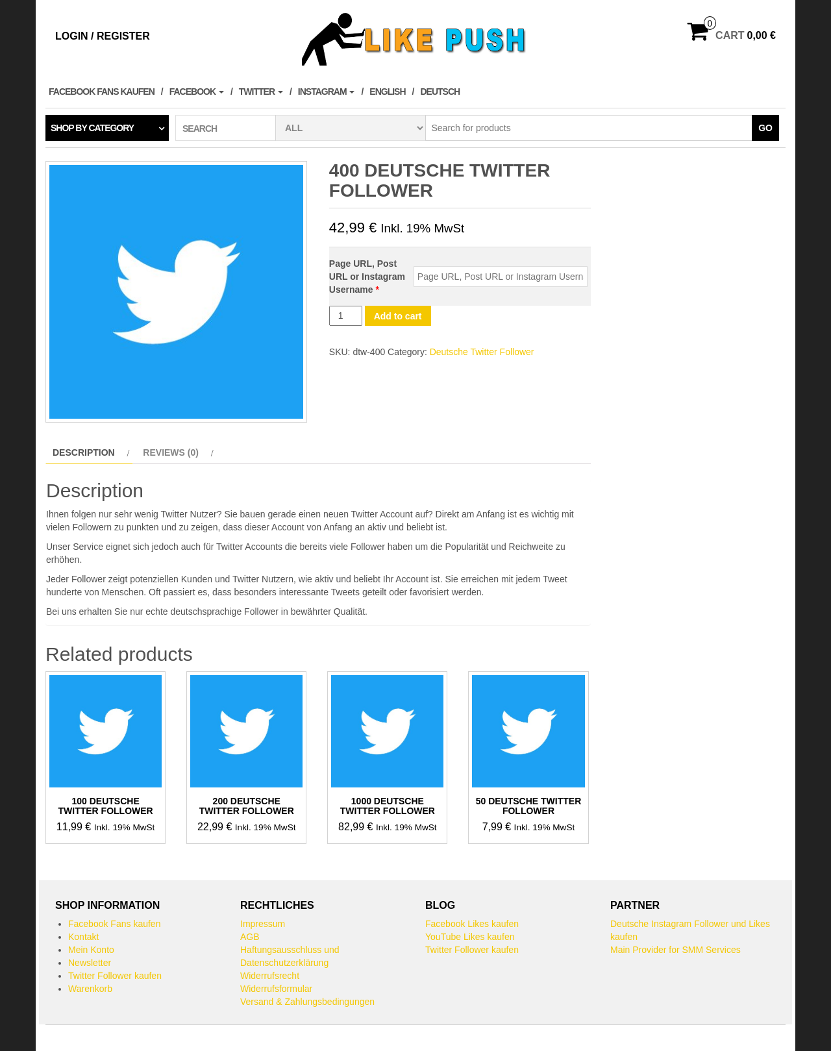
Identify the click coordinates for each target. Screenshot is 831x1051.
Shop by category (92, 128)
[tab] (89, 452)
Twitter (261, 91)
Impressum (262, 924)
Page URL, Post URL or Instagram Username (367, 276)
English (387, 91)
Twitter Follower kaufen (115, 976)
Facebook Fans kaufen (102, 91)
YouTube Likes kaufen (470, 937)
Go (765, 128)
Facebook (196, 91)
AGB (250, 937)
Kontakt (83, 937)
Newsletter (89, 963)
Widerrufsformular (276, 988)
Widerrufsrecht (269, 976)
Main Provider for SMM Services (675, 950)
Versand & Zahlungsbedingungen (307, 1001)
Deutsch (440, 91)
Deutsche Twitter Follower (482, 352)
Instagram (326, 91)
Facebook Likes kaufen (472, 924)
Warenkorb (90, 988)
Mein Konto (91, 950)
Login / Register (102, 36)
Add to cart (398, 316)
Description (84, 452)
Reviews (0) (171, 452)
